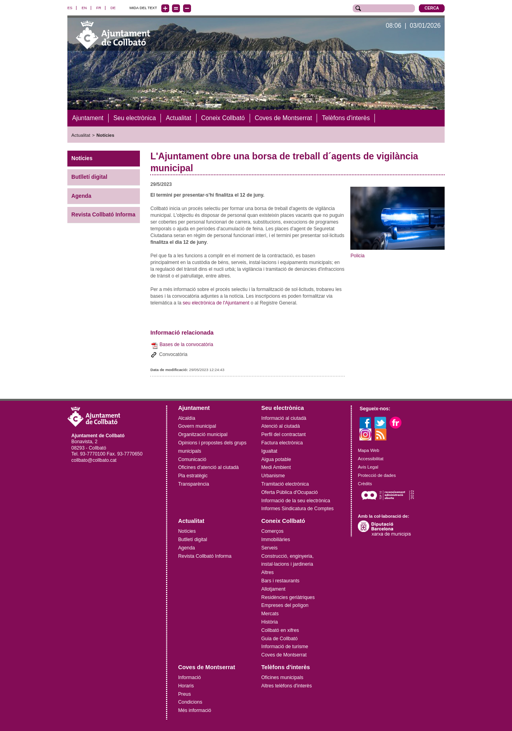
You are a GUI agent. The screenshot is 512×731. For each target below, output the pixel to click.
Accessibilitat (371, 458)
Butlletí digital (89, 177)
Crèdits (365, 483)
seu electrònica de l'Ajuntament (216, 302)
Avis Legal (368, 466)
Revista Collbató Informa (103, 215)
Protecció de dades (377, 475)
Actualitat (80, 135)
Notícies (105, 135)
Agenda (81, 196)
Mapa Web (368, 450)
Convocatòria (173, 354)
